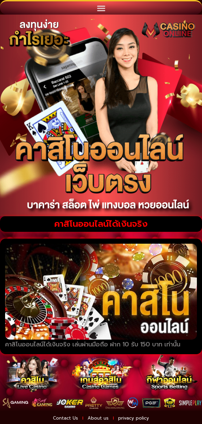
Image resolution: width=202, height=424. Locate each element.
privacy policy (133, 418)
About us (98, 418)
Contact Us (65, 418)
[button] (101, 8)
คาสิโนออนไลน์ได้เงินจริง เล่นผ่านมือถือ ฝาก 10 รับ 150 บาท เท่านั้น (92, 344)
